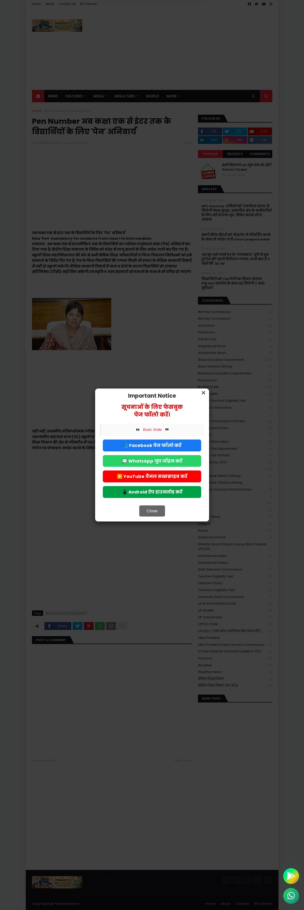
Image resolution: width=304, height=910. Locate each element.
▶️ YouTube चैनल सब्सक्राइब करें (152, 476)
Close (152, 511)
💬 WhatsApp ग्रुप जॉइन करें (152, 461)
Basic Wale (152, 429)
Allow (177, 24)
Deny (126, 24)
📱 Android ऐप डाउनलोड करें (152, 492)
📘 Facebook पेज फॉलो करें (152, 445)
